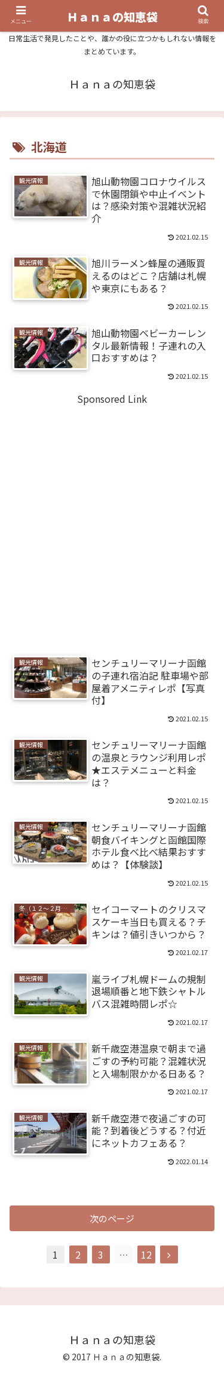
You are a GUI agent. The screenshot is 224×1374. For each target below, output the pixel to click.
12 (146, 1254)
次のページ (112, 1218)
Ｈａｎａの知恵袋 (112, 16)
